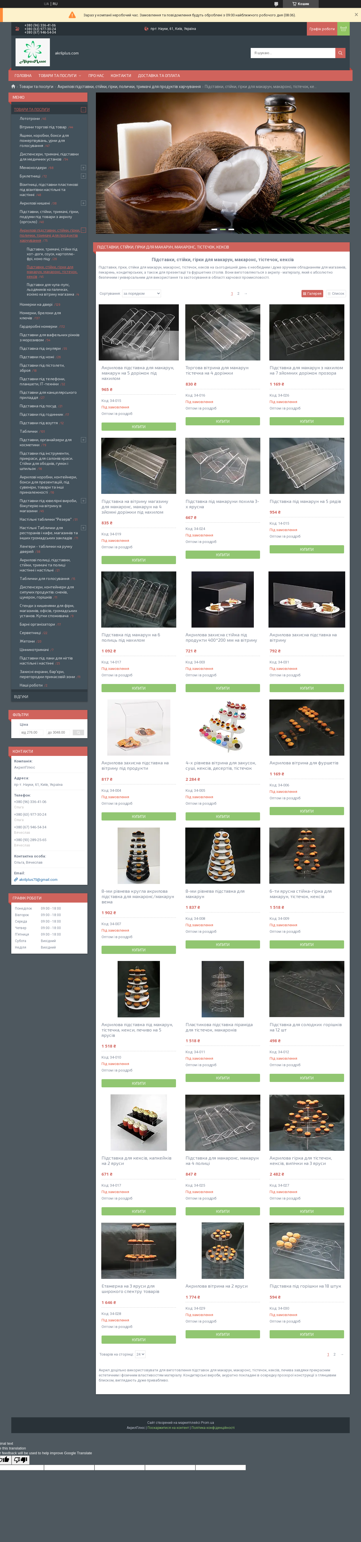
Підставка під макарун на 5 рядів (305, 501)
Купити (139, 426)
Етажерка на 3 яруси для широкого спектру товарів (130, 1288)
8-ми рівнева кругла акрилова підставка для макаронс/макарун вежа (138, 896)
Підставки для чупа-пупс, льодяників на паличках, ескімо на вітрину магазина (50, 289)
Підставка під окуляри (40, 348)
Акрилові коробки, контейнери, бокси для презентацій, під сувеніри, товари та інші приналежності (48, 484)
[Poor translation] (21, 1460)
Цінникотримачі (34, 649)
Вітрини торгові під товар (43, 126)
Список (338, 293)
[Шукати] (340, 53)
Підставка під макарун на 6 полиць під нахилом (131, 637)
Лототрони (30, 118)
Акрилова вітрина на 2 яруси (217, 1285)
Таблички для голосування (44, 578)
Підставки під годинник (41, 414)
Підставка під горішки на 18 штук (305, 1285)
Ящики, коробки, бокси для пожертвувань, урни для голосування (44, 140)
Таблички (29, 431)
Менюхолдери (33, 167)
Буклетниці (30, 175)
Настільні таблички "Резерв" (46, 519)
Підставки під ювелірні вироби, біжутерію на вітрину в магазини (48, 505)
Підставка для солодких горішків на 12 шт (306, 1027)
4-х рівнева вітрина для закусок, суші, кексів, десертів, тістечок (221, 765)
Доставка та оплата (159, 75)
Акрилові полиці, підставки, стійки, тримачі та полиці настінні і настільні (45, 564)
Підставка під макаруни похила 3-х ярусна (222, 503)
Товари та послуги (57, 75)
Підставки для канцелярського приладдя (48, 395)
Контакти (121, 75)
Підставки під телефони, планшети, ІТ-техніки (42, 381)
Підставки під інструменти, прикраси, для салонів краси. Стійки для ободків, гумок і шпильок (46, 461)
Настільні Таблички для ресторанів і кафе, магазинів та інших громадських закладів (49, 532)
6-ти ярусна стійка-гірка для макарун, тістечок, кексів (301, 893)
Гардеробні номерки (38, 326)
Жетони (27, 641)
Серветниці (30, 632)
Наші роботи (31, 685)
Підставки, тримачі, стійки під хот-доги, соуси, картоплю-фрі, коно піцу (52, 254)
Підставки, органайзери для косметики (46, 442)
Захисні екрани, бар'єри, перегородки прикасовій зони (47, 674)
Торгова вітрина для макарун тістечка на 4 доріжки (217, 370)
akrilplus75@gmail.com (38, 879)
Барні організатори (37, 624)
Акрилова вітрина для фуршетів (304, 762)
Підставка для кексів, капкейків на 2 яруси (136, 1160)
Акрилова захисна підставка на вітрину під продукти (135, 765)
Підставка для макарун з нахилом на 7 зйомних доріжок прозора (306, 370)
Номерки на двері (36, 304)
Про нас (96, 75)
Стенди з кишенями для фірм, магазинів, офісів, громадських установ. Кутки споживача (48, 610)
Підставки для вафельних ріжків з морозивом (50, 337)
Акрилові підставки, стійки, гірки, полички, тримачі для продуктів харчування (129, 86)
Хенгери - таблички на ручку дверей (46, 549)
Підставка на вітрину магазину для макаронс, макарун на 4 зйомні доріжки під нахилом (135, 506)
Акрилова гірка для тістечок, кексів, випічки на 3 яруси (301, 1160)
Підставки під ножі (37, 356)
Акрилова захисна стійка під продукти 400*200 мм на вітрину (221, 637)
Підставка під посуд (38, 405)
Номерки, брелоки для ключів (40, 315)
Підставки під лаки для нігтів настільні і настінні (46, 660)
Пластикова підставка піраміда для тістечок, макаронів (219, 1027)
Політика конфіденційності (213, 1428)
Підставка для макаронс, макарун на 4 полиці (222, 1160)
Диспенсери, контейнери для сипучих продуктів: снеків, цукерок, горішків (47, 591)
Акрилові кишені (35, 203)
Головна (23, 75)
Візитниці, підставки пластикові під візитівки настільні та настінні (49, 189)
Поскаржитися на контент (168, 1428)
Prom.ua (207, 1423)
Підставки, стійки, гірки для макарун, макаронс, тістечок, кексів (52, 272)
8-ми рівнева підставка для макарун (215, 893)
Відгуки (21, 696)
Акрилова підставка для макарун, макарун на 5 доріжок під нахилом (138, 373)
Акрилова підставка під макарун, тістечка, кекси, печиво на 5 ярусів (137, 1030)
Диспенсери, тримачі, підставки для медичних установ (49, 156)
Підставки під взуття (39, 422)
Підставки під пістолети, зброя (42, 368)
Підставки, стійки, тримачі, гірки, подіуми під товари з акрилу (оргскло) (49, 216)
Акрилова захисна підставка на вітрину (303, 637)
